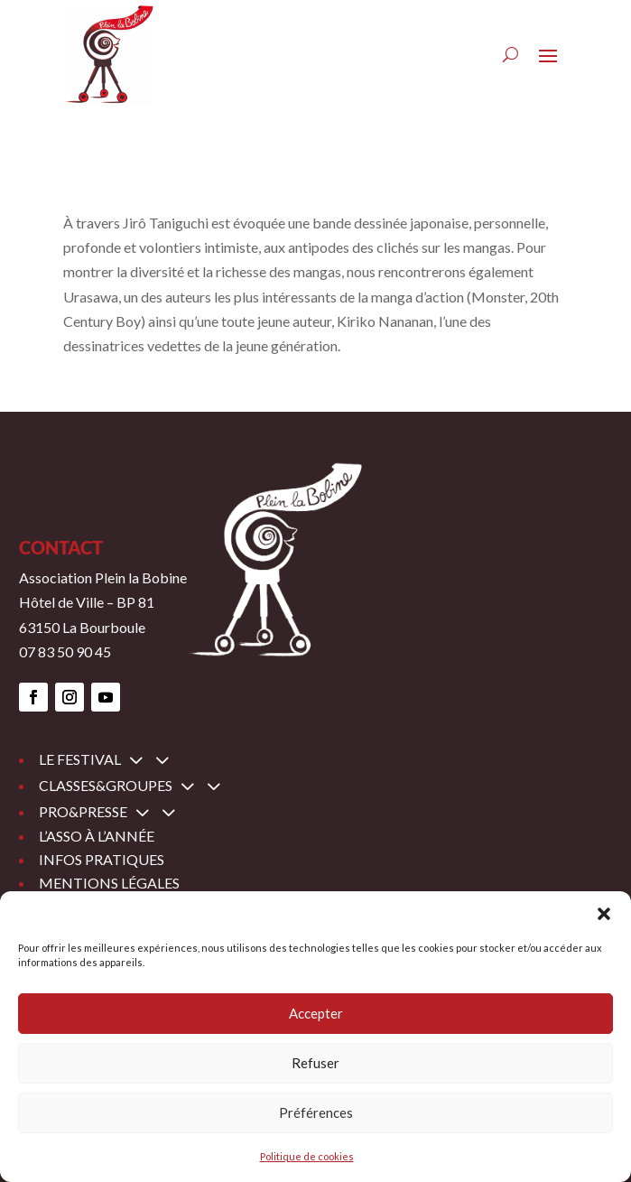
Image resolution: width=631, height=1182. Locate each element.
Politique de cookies (307, 1156)
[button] (604, 914)
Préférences (316, 1112)
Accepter (316, 1013)
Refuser (315, 1063)
